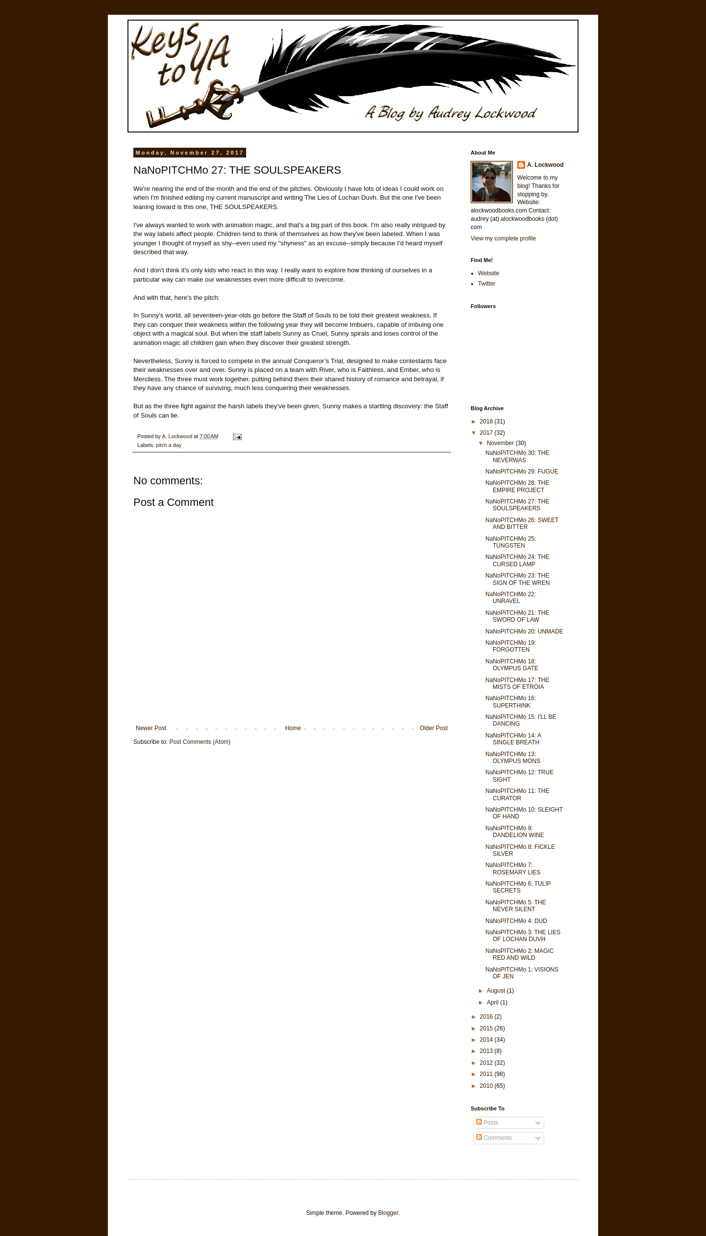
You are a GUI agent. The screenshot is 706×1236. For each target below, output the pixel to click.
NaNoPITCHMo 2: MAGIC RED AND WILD (519, 954)
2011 (487, 1074)
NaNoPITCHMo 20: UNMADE (524, 631)
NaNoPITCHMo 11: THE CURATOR (517, 794)
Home (293, 728)
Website (488, 273)
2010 (487, 1085)
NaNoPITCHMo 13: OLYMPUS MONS (512, 757)
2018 (487, 421)
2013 (487, 1051)
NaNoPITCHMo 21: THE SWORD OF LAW (517, 616)
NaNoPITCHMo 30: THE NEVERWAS (517, 456)
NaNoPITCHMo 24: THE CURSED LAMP (517, 560)
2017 (487, 432)
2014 (487, 1039)
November (501, 443)
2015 (487, 1028)
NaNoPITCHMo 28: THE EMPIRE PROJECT (517, 486)
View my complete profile (503, 238)
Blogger (388, 1213)
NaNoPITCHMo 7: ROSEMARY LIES (513, 868)
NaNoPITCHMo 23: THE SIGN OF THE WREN (517, 579)
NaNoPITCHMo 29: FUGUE (521, 471)
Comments (494, 1137)
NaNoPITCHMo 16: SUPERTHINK (510, 702)
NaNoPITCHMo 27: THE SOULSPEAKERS (517, 505)
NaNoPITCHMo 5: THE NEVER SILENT (515, 906)
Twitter (486, 283)
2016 (487, 1016)
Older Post (434, 728)
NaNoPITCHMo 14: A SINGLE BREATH (513, 739)
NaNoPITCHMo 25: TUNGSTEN (510, 542)
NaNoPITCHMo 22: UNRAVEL (510, 598)
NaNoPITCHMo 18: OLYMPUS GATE (511, 665)
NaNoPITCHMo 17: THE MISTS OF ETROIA (517, 683)
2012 (487, 1062)
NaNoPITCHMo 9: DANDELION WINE (514, 832)
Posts (487, 1122)
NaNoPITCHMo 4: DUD (516, 921)
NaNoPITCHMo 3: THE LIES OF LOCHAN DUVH (522, 936)
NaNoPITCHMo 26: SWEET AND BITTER (521, 523)
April (493, 1002)
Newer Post (151, 728)
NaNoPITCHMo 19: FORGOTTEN (510, 646)
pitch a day (168, 445)
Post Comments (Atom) (199, 741)
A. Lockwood (545, 164)
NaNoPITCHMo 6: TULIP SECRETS (518, 887)
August (497, 990)
